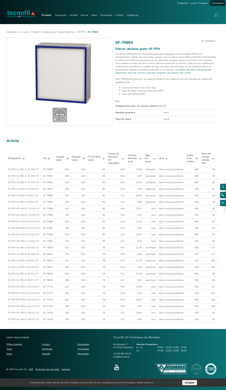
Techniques (61, 15)
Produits (47, 15)
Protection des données (47, 369)
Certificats (47, 349)
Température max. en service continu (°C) (139, 106)
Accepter (189, 382)
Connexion (218, 3)
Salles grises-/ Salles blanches (58, 32)
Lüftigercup (132, 15)
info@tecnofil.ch (121, 356)
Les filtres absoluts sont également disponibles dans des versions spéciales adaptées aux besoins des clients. (163, 71)
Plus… (118, 101)
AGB (30, 369)
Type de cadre (123, 119)
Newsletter (83, 353)
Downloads (106, 15)
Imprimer (66, 369)
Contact (119, 15)
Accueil (24, 32)
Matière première (125, 112)
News (94, 15)
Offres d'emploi (14, 344)
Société (73, 15)
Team (9, 349)
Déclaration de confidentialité (167, 382)
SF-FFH (81, 32)
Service (84, 15)
